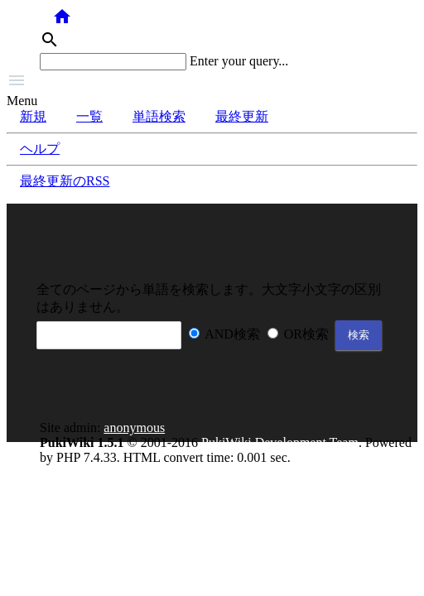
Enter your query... (239, 61)
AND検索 (232, 334)
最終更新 (241, 116)
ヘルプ (40, 149)
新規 (33, 116)
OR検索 (306, 334)
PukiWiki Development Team (280, 442)
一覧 (89, 116)
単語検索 (159, 116)
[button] (212, 82)
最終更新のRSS (64, 181)
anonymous (134, 428)
